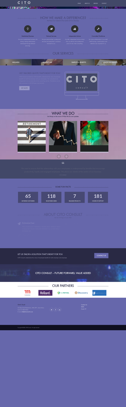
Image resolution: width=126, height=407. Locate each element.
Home (79, 3)
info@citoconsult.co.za (27, 388)
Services (96, 3)
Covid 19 (83, 386)
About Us (87, 3)
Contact (104, 3)
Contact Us (101, 332)
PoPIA (82, 383)
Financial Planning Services (64, 225)
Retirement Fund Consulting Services (30, 226)
